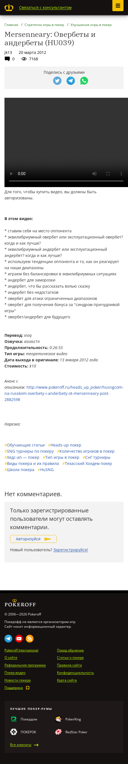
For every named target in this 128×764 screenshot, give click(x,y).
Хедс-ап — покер (21, 457)
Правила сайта (69, 665)
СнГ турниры (96, 457)
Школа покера (19, 469)
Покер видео (14, 672)
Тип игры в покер (61, 457)
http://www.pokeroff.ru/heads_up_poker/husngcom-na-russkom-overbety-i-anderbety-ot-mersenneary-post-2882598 (64, 393)
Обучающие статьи (24, 445)
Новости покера (17, 680)
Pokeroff (8, 7)
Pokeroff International (21, 650)
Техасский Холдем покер (87, 463)
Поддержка (13, 688)
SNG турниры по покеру (29, 451)
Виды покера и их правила (31, 463)
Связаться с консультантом (45, 7)
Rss (30, 639)
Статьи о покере (70, 657)
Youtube (19, 639)
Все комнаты (20, 744)
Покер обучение (70, 650)
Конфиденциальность (75, 672)
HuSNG (46, 469)
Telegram (8, 639)
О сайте (10, 657)
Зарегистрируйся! (70, 549)
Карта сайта (67, 680)
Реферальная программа (25, 665)
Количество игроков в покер (86, 451)
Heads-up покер (64, 445)
